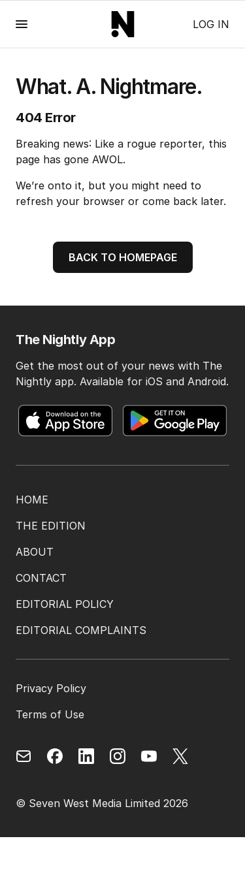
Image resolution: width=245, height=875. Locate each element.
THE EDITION (51, 525)
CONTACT (41, 577)
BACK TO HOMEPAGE (123, 257)
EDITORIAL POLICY (65, 604)
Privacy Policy (51, 688)
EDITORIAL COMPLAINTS (81, 630)
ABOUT (35, 551)
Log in (211, 24)
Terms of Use (50, 714)
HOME (32, 499)
